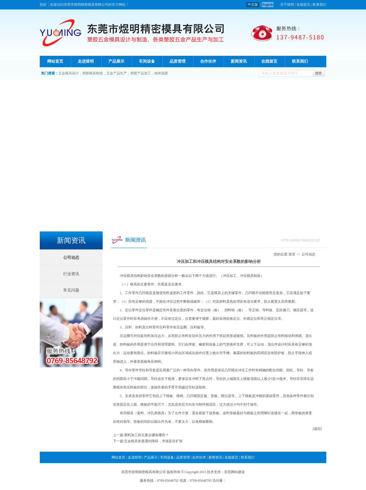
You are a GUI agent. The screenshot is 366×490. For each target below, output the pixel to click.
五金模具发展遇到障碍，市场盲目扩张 (153, 441)
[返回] (317, 429)
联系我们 (319, 5)
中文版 (253, 5)
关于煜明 (287, 5)
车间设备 (147, 61)
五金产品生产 (116, 73)
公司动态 (308, 254)
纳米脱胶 (161, 73)
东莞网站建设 (234, 472)
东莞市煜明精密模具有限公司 (143, 472)
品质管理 (178, 61)
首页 (292, 254)
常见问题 (71, 290)
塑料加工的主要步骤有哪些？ (146, 435)
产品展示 (116, 61)
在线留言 (303, 5)
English (267, 5)
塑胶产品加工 (140, 73)
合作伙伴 (208, 61)
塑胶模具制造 (92, 73)
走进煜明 (86, 61)
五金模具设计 (68, 73)
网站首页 (55, 61)
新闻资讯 (239, 61)
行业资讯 (71, 274)
